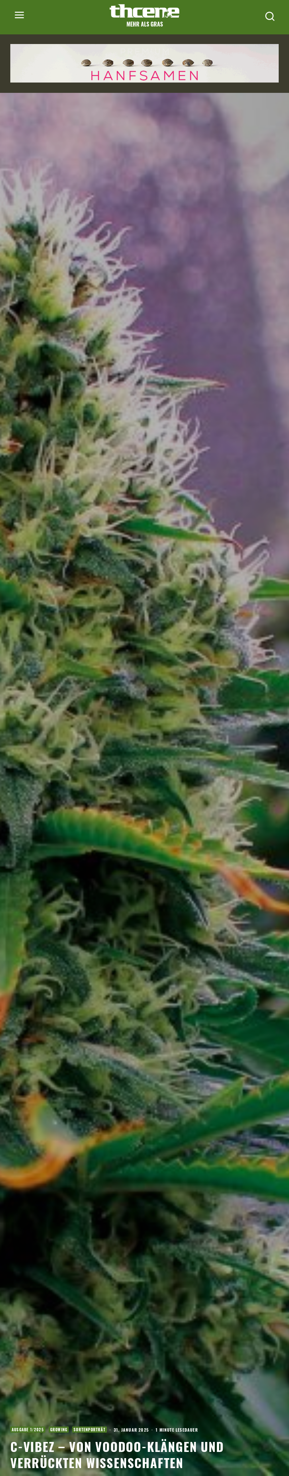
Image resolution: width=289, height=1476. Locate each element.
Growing (58, 1429)
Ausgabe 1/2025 (28, 1429)
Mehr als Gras (144, 24)
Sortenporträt (89, 1429)
